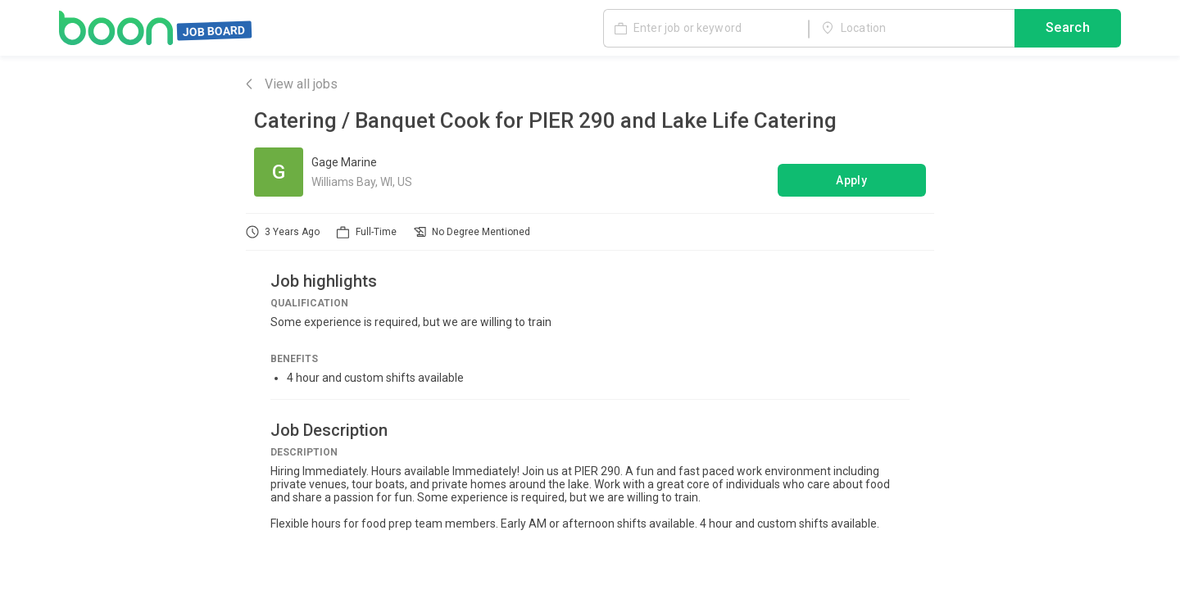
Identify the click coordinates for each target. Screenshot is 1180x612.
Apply (852, 180)
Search (1067, 28)
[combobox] (912, 28)
